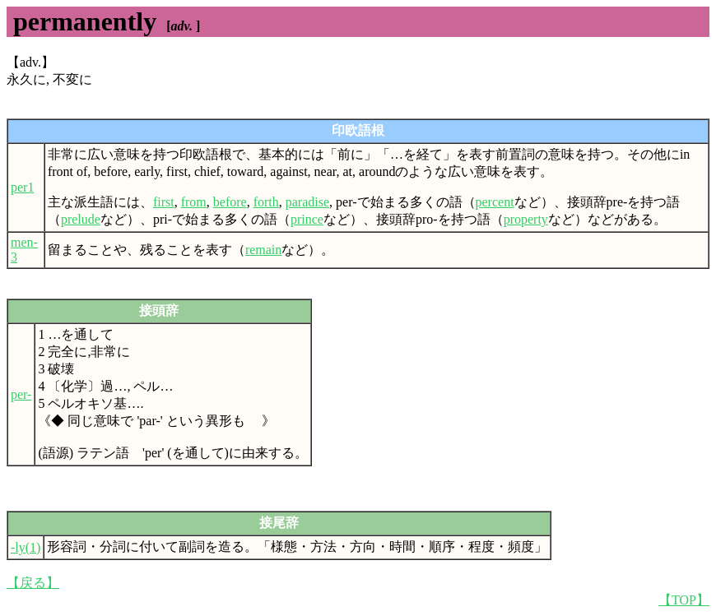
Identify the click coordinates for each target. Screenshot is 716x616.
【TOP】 (683, 600)
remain (263, 250)
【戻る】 (33, 583)
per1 (22, 187)
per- (21, 394)
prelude (80, 219)
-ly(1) (25, 547)
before (230, 202)
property (526, 219)
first (163, 202)
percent (495, 202)
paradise (307, 202)
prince (307, 219)
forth (266, 202)
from (194, 202)
